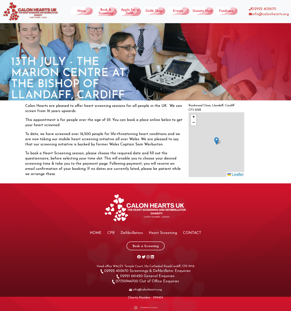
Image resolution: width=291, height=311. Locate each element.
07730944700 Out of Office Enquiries (145, 281)
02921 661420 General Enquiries (145, 276)
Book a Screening (146, 246)
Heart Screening (163, 233)
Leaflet (235, 174)
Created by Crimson (148, 308)
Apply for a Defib (130, 11)
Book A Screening (106, 11)
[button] (216, 141)
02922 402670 (264, 9)
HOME (96, 233)
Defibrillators (132, 233)
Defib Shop (154, 11)
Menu (81, 11)
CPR (111, 233)
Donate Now (202, 11)
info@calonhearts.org (270, 14)
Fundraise (226, 11)
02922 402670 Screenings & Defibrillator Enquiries (146, 271)
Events (178, 11)
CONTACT (192, 233)
